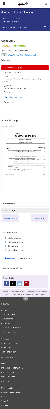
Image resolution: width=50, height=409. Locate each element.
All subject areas (8, 314)
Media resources (8, 376)
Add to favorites (14, 238)
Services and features (10, 343)
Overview (5, 339)
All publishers (7, 318)
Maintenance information (12, 368)
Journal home (9, 27)
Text (8, 92)
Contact (4, 401)
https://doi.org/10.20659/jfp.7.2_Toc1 (22, 55)
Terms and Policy (8, 352)
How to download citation (13, 97)
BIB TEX (9, 85)
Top (25, 298)
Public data (6, 347)
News (3, 363)
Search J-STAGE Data (11, 327)
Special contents (8, 372)
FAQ (3, 396)
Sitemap (4, 405)
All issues (24, 27)
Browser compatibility (10, 392)
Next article (39, 218)
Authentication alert (16, 250)
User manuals (7, 388)
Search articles (7, 323)
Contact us (9, 102)
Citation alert (13, 246)
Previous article (10, 218)
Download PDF (13, 67)
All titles (4, 310)
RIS (7, 76)
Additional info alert (16, 242)
